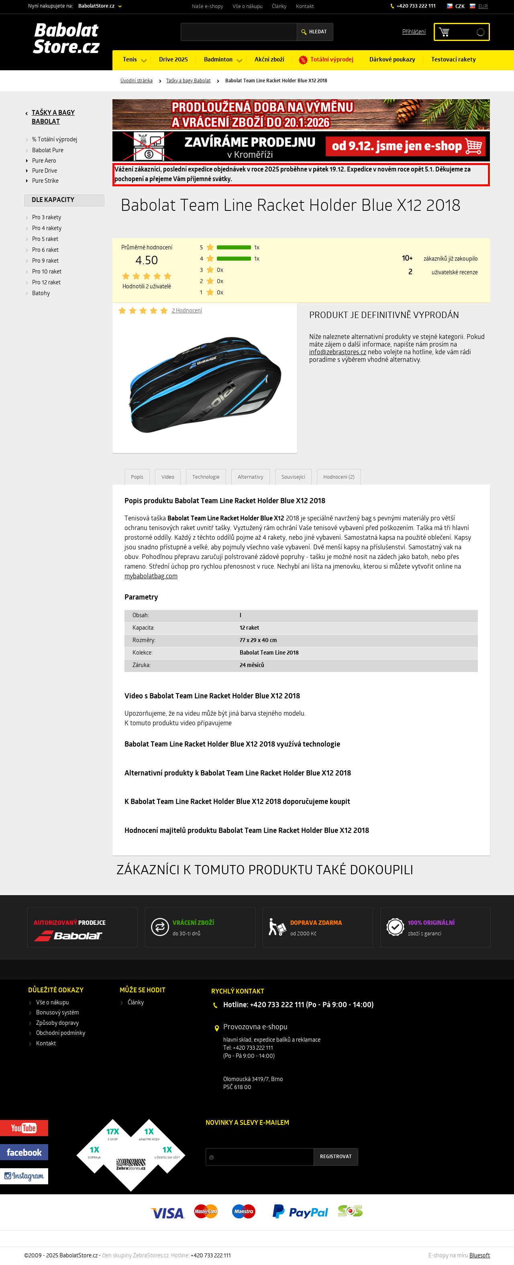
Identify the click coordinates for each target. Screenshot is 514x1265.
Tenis (130, 60)
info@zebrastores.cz (337, 352)
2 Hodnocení (187, 311)
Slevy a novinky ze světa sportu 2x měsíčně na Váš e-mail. (274, 1138)
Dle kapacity (53, 200)
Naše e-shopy (207, 6)
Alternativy (250, 477)
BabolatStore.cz (96, 6)
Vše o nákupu (248, 6)
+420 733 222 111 (416, 6)
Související (293, 477)
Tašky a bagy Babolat (188, 81)
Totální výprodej (331, 60)
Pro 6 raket (45, 250)
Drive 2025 (173, 60)
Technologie (206, 477)
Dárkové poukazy (392, 60)
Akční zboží (269, 60)
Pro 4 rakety (46, 229)
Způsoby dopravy (57, 1023)
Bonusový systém (57, 1013)
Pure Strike (45, 181)
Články (279, 6)
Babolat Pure (47, 151)
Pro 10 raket (46, 272)
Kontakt (305, 6)
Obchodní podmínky (60, 1033)
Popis (137, 477)
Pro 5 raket (45, 240)
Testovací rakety (453, 60)
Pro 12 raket (46, 283)
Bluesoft (479, 1256)
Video (167, 477)
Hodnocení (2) (339, 477)
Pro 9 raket (45, 261)
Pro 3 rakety (46, 218)
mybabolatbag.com (150, 576)
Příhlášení (414, 31)
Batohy (41, 294)
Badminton (218, 60)
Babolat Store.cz (66, 40)
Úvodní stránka (136, 81)
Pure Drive (44, 171)
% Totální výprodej (54, 140)
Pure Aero (44, 161)
